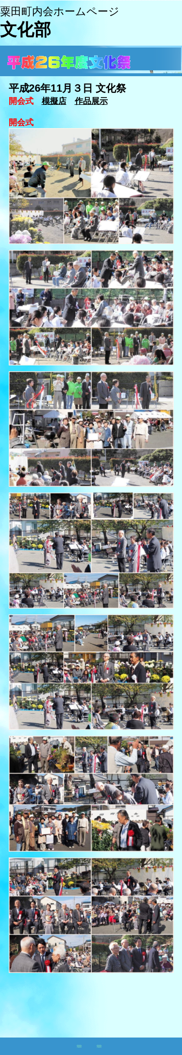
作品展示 (91, 101)
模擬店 (54, 101)
